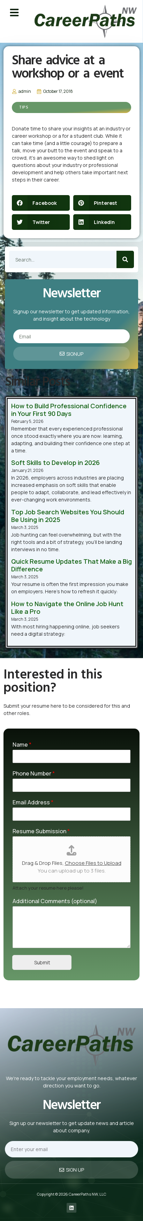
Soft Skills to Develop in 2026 (55, 462)
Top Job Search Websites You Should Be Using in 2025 (67, 516)
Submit (42, 962)
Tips (23, 107)
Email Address (33, 802)
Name (22, 744)
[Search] (125, 259)
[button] (14, 12)
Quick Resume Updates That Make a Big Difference (71, 565)
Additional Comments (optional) (55, 901)
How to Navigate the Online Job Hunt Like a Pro (67, 608)
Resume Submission (41, 831)
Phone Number (34, 773)
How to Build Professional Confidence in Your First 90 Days (69, 410)
